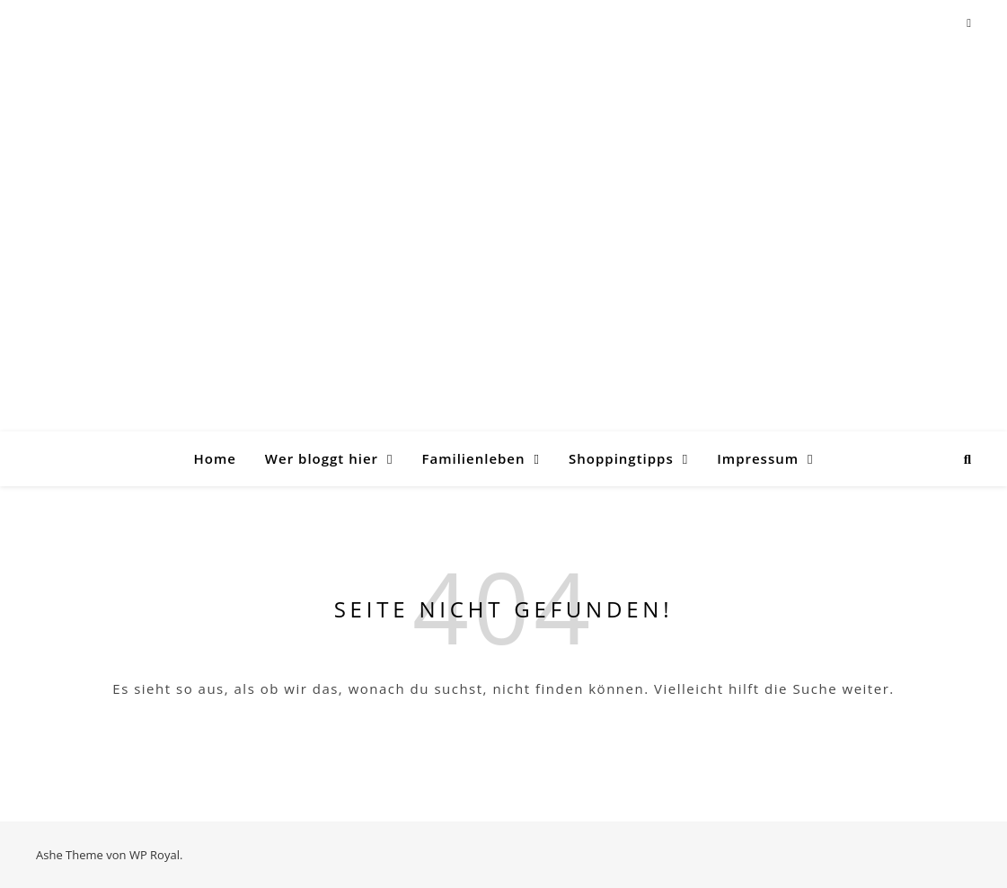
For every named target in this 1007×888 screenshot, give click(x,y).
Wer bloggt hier (321, 458)
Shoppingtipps (621, 458)
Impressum (758, 458)
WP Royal (154, 855)
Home (214, 458)
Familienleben (473, 458)
